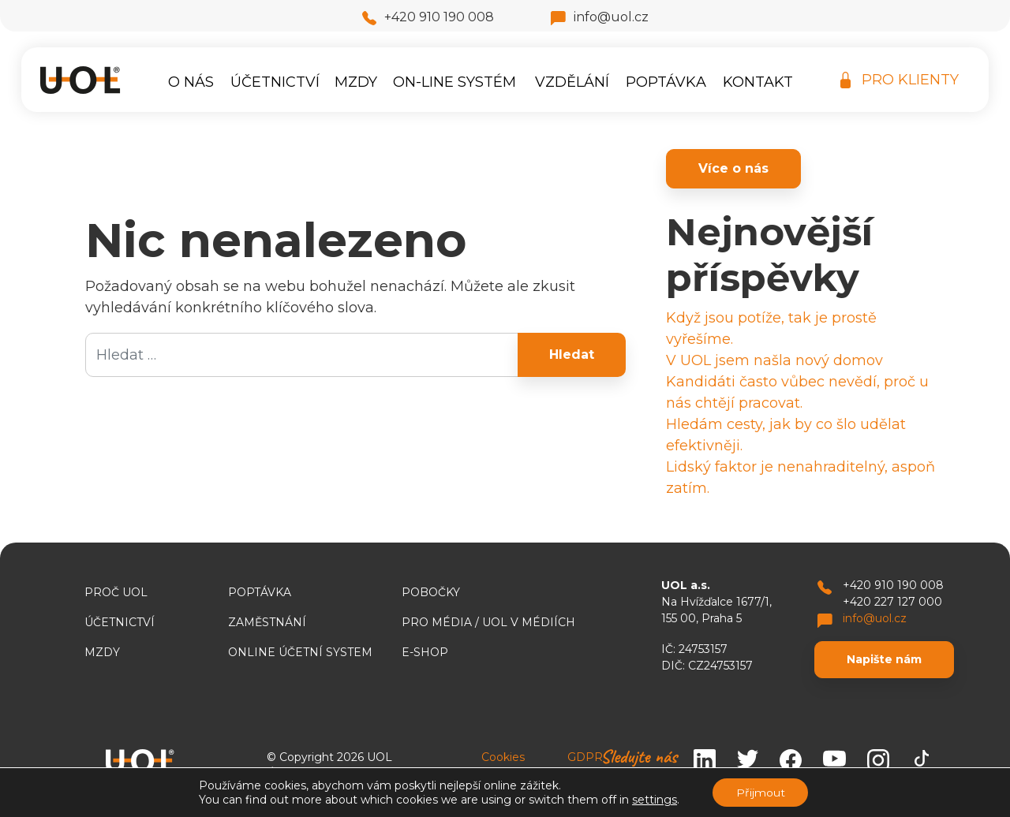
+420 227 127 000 (892, 602)
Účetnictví (275, 82)
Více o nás (733, 168)
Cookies (503, 757)
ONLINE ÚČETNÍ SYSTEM (300, 652)
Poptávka (666, 82)
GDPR (585, 757)
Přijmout (760, 792)
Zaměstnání (267, 622)
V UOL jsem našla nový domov (774, 360)
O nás (191, 82)
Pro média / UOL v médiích (488, 622)
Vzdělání (572, 82)
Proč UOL (116, 592)
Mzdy (356, 82)
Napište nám (884, 659)
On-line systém (454, 82)
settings (653, 800)
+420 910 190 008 (428, 16)
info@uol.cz (600, 16)
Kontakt (758, 82)
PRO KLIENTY (899, 80)
